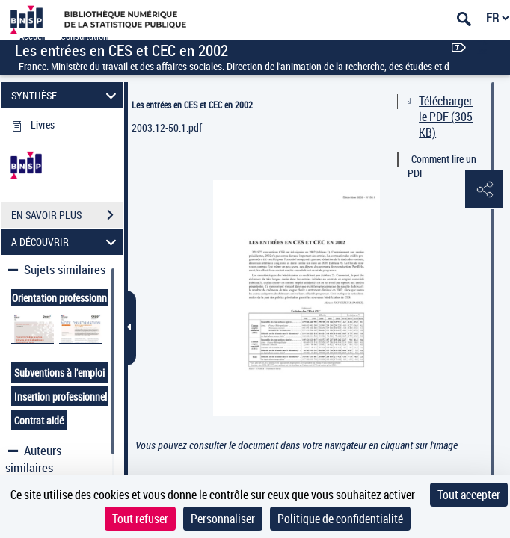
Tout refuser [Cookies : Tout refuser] (140, 518)
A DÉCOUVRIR (65, 242)
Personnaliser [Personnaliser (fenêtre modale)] (223, 518)
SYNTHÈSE (65, 95)
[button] (484, 189)
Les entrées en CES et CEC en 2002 (192, 105)
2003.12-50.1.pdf (167, 127)
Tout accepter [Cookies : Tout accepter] (468, 494)
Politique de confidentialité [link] (340, 518)
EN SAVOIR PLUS (67, 215)
